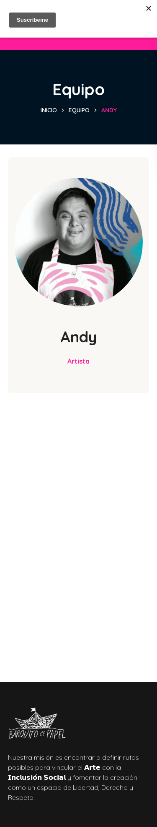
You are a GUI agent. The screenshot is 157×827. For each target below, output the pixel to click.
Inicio (49, 110)
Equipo (79, 110)
